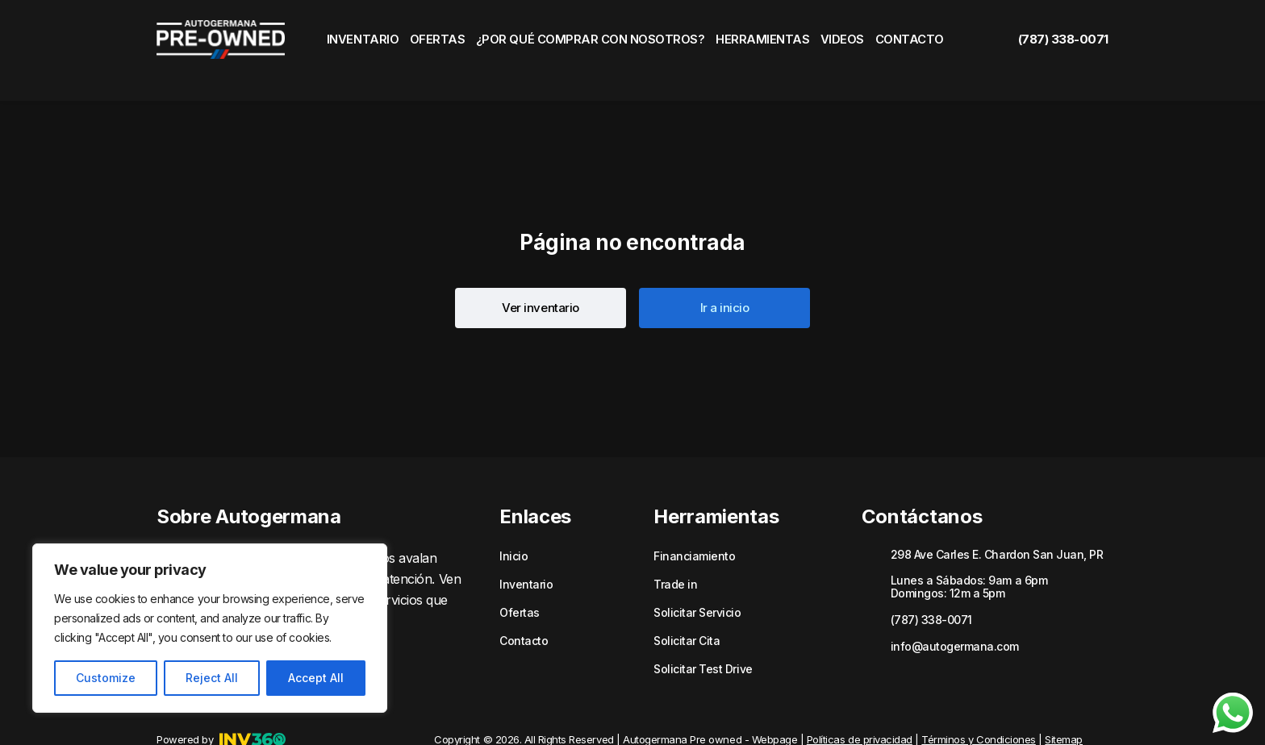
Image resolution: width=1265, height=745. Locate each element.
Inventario (360, 36)
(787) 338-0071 (1047, 36)
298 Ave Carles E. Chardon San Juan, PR (997, 525)
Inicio (513, 527)
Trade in (675, 555)
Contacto (912, 36)
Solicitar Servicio (697, 583)
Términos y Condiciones (978, 710)
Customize (106, 678)
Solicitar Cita (686, 612)
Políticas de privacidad (859, 710)
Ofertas (441, 36)
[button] (540, 279)
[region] (209, 628)
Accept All (316, 678)
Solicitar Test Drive (702, 640)
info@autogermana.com (955, 617)
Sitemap (1064, 710)
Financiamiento (694, 527)
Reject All (212, 678)
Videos (838, 36)
